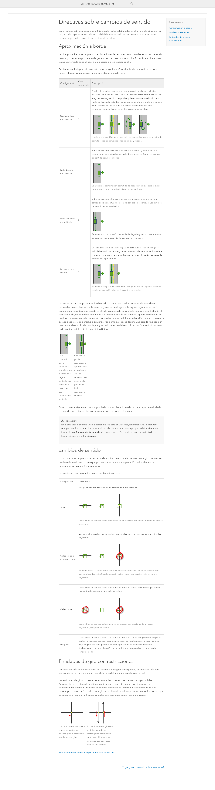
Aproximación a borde (180, 28)
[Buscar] (132, 3)
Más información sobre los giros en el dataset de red (86, 751)
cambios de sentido (179, 32)
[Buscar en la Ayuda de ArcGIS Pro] (104, 3)
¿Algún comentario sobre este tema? (144, 765)
